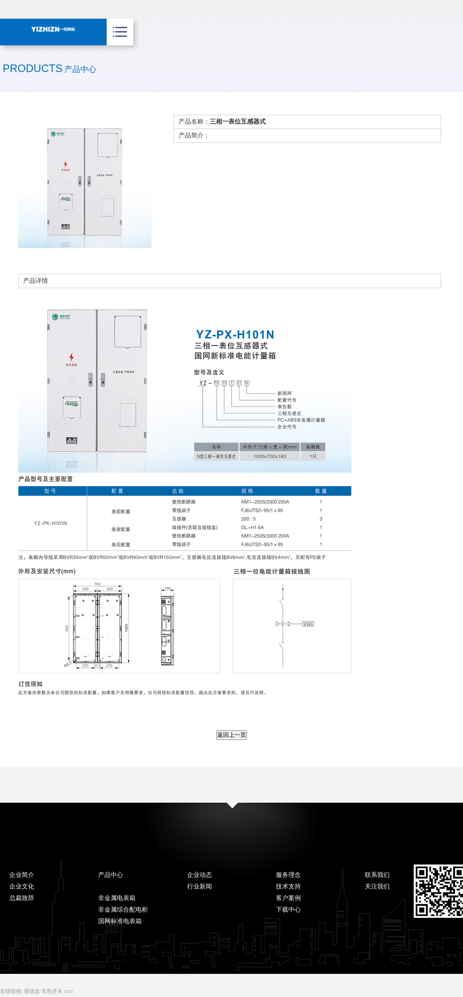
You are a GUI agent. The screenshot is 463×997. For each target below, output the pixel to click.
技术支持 (288, 886)
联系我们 (377, 875)
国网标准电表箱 (120, 921)
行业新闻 (199, 886)
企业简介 (21, 875)
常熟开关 (52, 991)
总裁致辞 (21, 898)
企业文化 (21, 886)
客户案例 (288, 898)
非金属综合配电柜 (123, 909)
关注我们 (377, 886)
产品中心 (110, 875)
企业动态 (199, 875)
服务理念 (288, 875)
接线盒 (32, 991)
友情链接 (10, 991)
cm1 (68, 991)
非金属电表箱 (117, 898)
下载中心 (288, 909)
